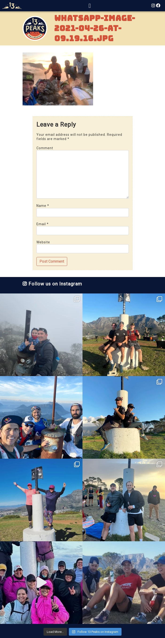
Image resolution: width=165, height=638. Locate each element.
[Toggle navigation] (90, 5)
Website (43, 242)
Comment (44, 148)
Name (42, 206)
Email (42, 224)
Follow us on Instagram (52, 284)
